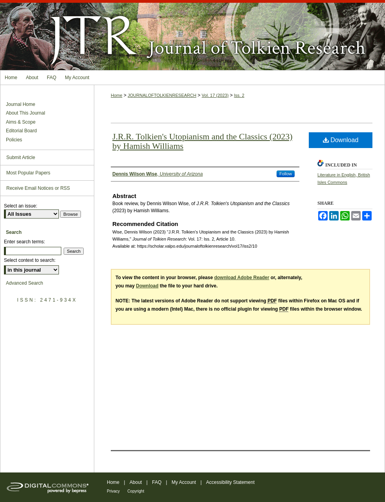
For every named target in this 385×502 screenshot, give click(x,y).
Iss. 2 (239, 95)
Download (341, 140)
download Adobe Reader (241, 277)
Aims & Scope (20, 122)
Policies (14, 140)
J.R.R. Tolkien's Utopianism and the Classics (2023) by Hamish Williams (202, 141)
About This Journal (25, 113)
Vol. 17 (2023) (215, 95)
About (136, 482)
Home (116, 95)
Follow (285, 173)
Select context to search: (29, 260)
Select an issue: (20, 206)
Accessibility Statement (230, 482)
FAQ (156, 482)
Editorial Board (21, 130)
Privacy (113, 491)
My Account (184, 482)
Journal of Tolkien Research (192, 35)
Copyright (135, 491)
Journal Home (20, 104)
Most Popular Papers (28, 173)
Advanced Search (24, 283)
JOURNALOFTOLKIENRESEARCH (162, 95)
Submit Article (20, 157)
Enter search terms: (24, 242)
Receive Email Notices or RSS (38, 188)
